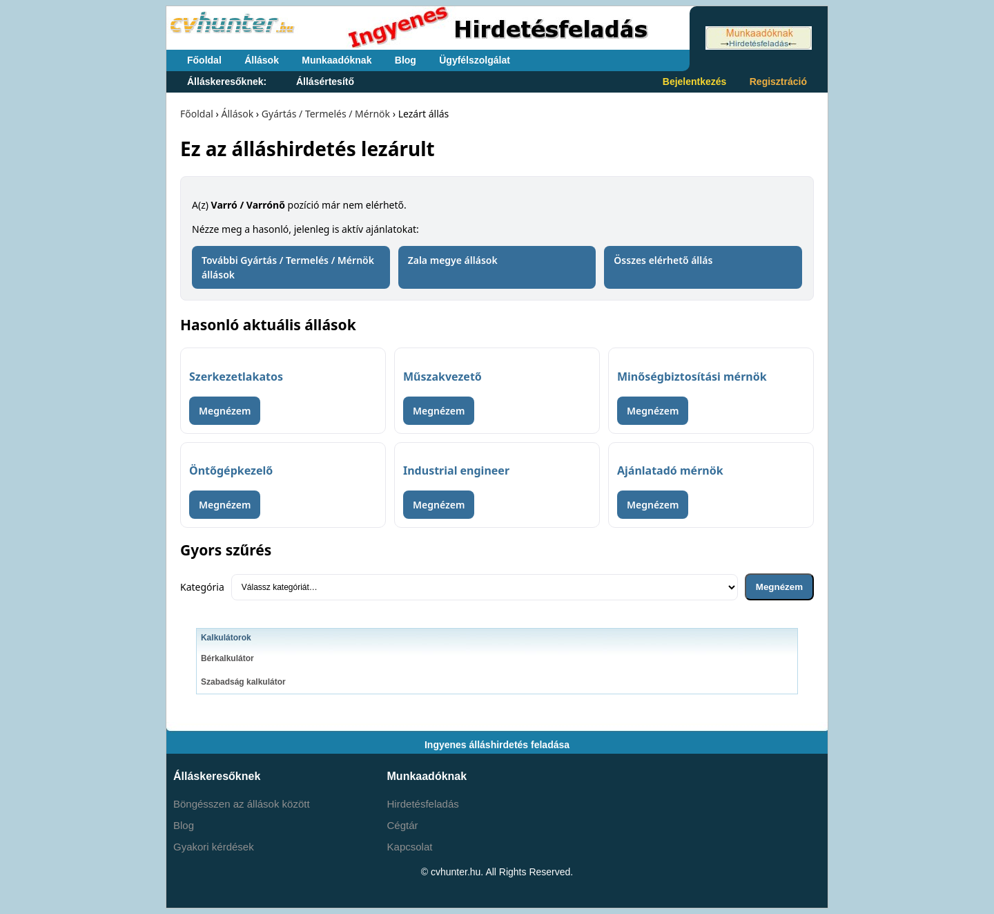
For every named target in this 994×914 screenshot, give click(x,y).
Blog (405, 60)
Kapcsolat (410, 847)
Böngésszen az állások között (241, 804)
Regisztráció (778, 81)
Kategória (202, 586)
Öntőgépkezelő (231, 470)
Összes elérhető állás (663, 260)
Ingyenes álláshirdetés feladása (497, 744)
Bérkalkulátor (227, 658)
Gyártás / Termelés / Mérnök (326, 113)
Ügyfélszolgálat (474, 60)
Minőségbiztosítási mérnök (692, 376)
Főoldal (204, 60)
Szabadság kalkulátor (243, 682)
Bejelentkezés (695, 81)
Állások (261, 60)
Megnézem (225, 410)
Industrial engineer (456, 470)
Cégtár (402, 825)
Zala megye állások (453, 260)
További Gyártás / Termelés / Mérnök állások (288, 267)
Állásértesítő (325, 81)
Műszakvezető (442, 376)
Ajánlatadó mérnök (670, 470)
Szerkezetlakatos (236, 376)
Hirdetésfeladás (423, 804)
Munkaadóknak (336, 60)
